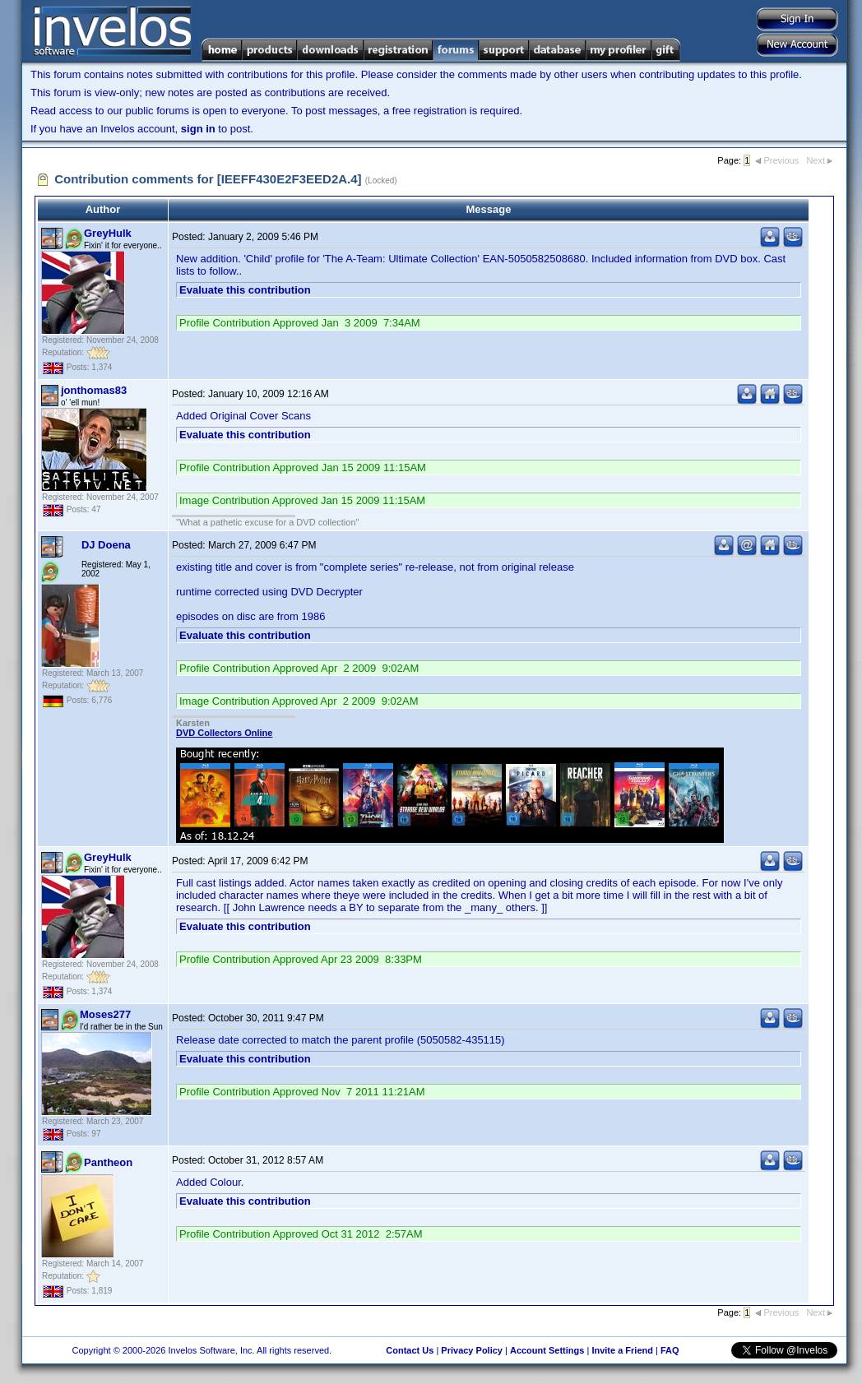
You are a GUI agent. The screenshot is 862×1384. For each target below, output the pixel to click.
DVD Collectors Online (224, 733)
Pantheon (108, 1162)
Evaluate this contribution (245, 290)
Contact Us (409, 1350)
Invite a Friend (622, 1350)
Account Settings (547, 1350)
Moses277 (105, 1014)
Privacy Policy (472, 1350)
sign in (198, 129)
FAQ (669, 1350)
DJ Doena (106, 545)
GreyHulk (108, 233)
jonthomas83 (94, 390)
